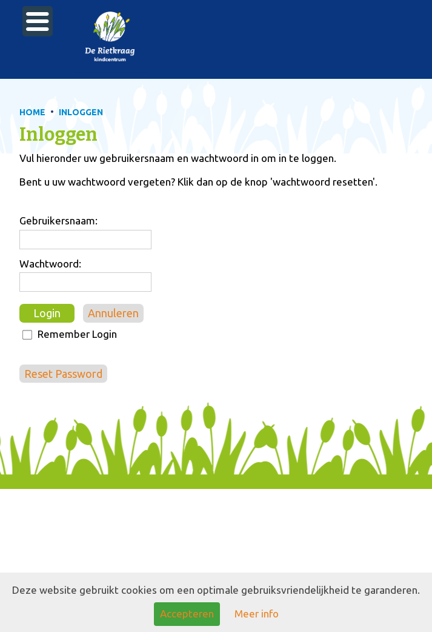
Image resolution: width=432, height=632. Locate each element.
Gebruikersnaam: (58, 220)
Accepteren (187, 613)
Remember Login (77, 334)
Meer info (256, 613)
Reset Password (63, 374)
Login (47, 313)
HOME (32, 112)
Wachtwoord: (50, 263)
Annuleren (113, 313)
